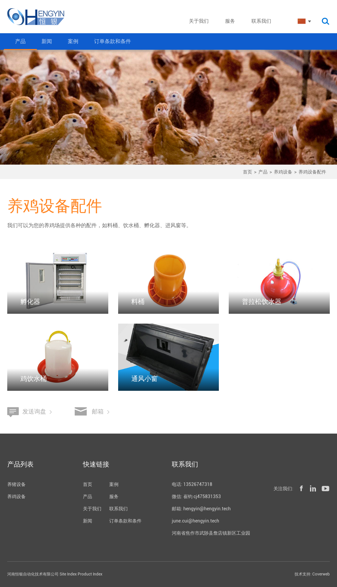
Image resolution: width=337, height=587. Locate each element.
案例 (73, 41)
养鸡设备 (283, 171)
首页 (247, 171)
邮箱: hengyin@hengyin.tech (201, 508)
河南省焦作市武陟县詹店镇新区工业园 (211, 533)
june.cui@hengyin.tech (195, 520)
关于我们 (92, 508)
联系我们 (118, 508)
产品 (20, 41)
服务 (113, 496)
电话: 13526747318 (192, 484)
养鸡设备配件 (312, 171)
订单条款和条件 (112, 41)
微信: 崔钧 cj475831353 (196, 496)
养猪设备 (16, 484)
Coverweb (321, 574)
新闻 (46, 41)
